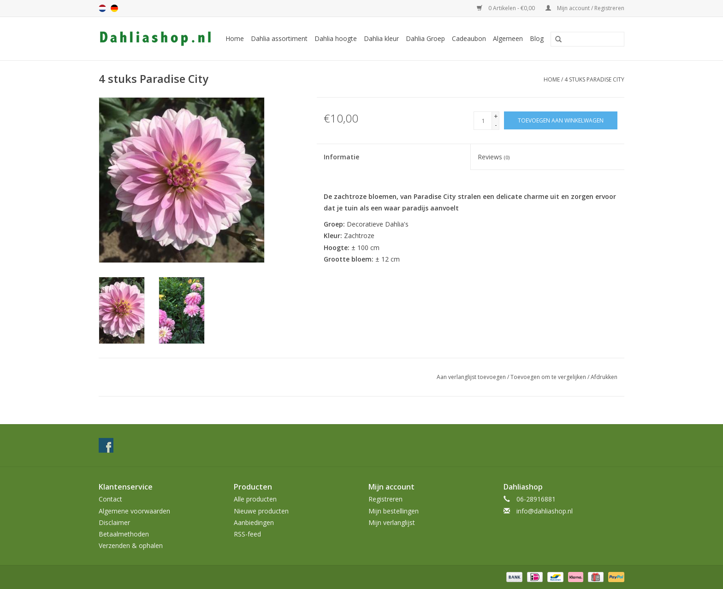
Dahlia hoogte (335, 38)
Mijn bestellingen (393, 511)
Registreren (385, 499)
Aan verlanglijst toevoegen (471, 377)
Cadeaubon (469, 38)
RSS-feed (247, 534)
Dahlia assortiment (279, 38)
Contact (110, 499)
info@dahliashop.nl (544, 511)
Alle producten (255, 499)
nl (102, 8)
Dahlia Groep (425, 38)
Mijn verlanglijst (391, 522)
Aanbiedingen (254, 522)
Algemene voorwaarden (134, 511)
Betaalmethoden (124, 534)
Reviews (494, 156)
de (114, 8)
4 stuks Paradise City (594, 79)
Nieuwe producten (261, 511)
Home (234, 38)
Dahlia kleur (381, 38)
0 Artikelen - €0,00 (506, 8)
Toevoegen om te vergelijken (548, 377)
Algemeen (508, 38)
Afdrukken (604, 377)
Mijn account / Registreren (584, 8)
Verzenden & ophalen (131, 545)
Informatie (341, 156)
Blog (537, 38)
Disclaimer (114, 522)
